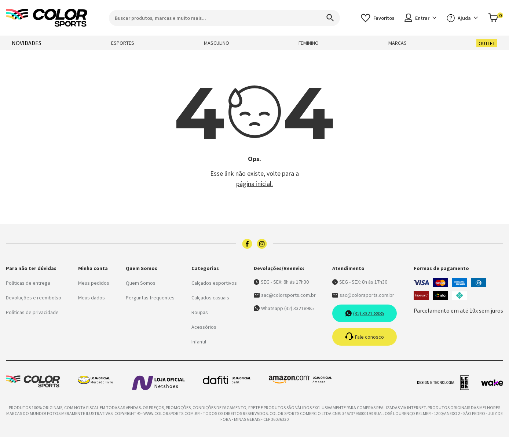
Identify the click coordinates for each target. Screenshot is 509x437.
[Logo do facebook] (247, 244)
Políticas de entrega (28, 283)
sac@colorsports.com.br (285, 295)
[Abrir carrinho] (495, 17)
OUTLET (487, 43)
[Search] (326, 18)
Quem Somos (140, 283)
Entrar (420, 18)
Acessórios (203, 327)
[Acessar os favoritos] (377, 17)
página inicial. (254, 183)
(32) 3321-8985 (364, 313)
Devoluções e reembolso (33, 297)
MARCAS (397, 43)
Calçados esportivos (214, 283)
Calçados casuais (210, 297)
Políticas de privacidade (32, 312)
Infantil (198, 341)
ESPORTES (122, 43)
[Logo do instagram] (262, 244)
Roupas (199, 312)
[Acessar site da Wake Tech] (492, 382)
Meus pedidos (93, 283)
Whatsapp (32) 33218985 (284, 308)
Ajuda (462, 18)
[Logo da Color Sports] (47, 18)
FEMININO (309, 43)
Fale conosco (364, 336)
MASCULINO (216, 43)
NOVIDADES (26, 43)
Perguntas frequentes (150, 297)
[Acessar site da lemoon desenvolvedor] (446, 382)
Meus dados (91, 297)
